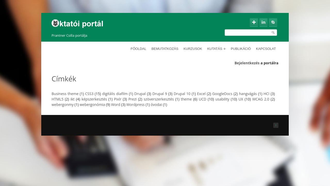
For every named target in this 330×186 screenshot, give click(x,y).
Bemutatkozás (164, 49)
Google (254, 22)
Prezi (132, 99)
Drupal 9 (159, 93)
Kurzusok (193, 49)
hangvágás (248, 93)
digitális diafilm (115, 93)
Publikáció (241, 49)
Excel (201, 93)
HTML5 (57, 99)
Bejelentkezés (247, 62)
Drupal (140, 93)
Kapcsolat (266, 49)
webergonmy (62, 104)
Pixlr (117, 99)
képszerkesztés (94, 99)
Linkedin (263, 22)
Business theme (65, 93)
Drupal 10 (182, 93)
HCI (266, 93)
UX (240, 99)
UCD (202, 99)
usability (222, 99)
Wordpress (135, 104)
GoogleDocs (222, 93)
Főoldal (138, 49)
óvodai (156, 104)
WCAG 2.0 (260, 99)
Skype (273, 22)
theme (186, 99)
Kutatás (216, 49)
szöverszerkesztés (159, 99)
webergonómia (92, 104)
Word (115, 104)
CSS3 (89, 93)
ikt (72, 99)
